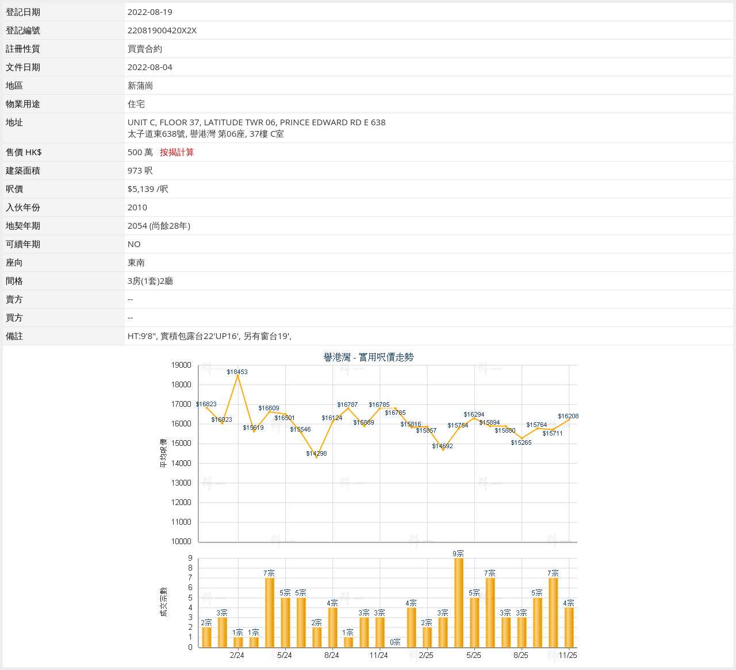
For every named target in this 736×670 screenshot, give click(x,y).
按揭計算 (177, 151)
